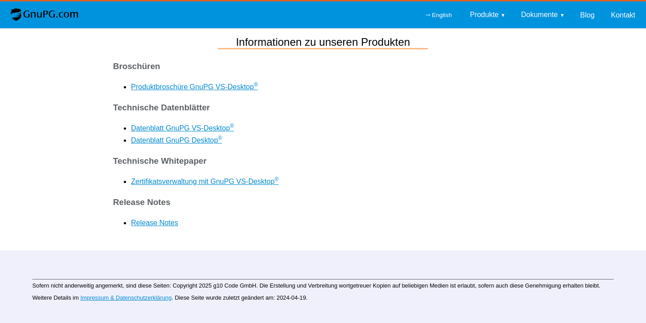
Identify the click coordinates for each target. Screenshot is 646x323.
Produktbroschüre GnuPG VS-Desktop (194, 87)
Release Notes (154, 223)
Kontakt (623, 15)
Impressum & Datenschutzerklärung (125, 297)
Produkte (484, 14)
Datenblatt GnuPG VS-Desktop (182, 128)
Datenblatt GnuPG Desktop (176, 140)
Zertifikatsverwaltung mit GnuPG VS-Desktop (205, 181)
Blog (587, 15)
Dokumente (539, 14)
